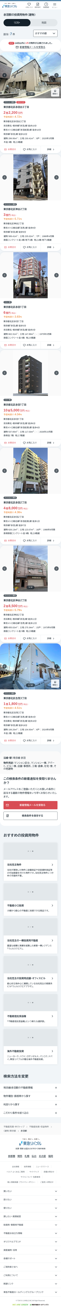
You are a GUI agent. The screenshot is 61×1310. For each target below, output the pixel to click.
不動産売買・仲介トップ (14, 1127)
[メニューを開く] (55, 5)
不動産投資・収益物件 (39, 1127)
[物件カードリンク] (30, 99)
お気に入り (30, 149)
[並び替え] (45, 33)
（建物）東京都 (10, 1131)
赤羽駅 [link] (24, 1131)
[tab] (17, 22)
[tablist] (30, 22)
